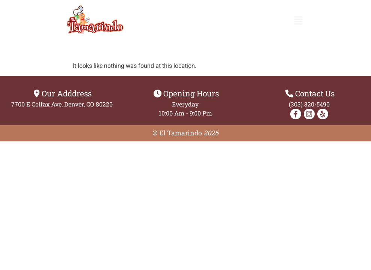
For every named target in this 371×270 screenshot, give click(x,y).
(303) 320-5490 (309, 104)
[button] (298, 21)
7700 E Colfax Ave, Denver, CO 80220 (62, 104)
